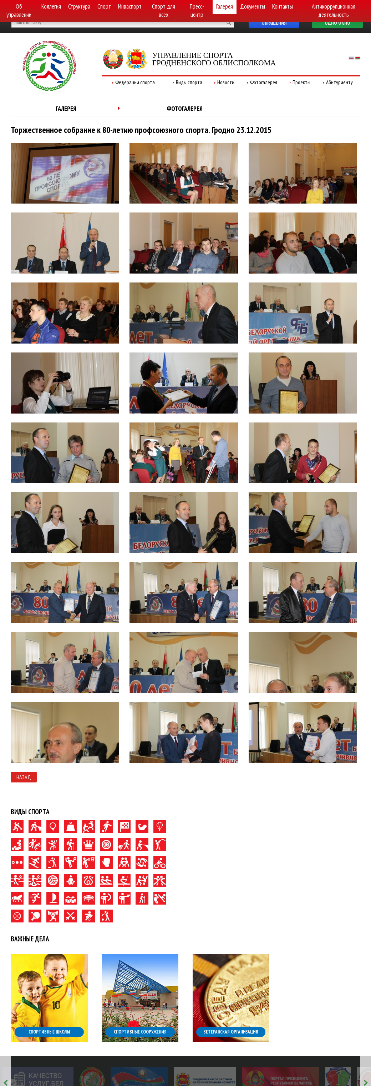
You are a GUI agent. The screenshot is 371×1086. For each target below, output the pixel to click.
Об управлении (18, 10)
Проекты (301, 82)
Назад (23, 777)
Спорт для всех (163, 10)
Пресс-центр (197, 10)
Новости (225, 82)
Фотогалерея (263, 82)
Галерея (224, 6)
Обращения (273, 23)
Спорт (104, 6)
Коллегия (51, 6)
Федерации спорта (135, 82)
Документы (252, 6)
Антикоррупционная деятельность (333, 10)
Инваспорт (130, 6)
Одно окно (337, 23)
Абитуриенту (339, 82)
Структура (79, 6)
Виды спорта (189, 82)
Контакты (282, 6)
